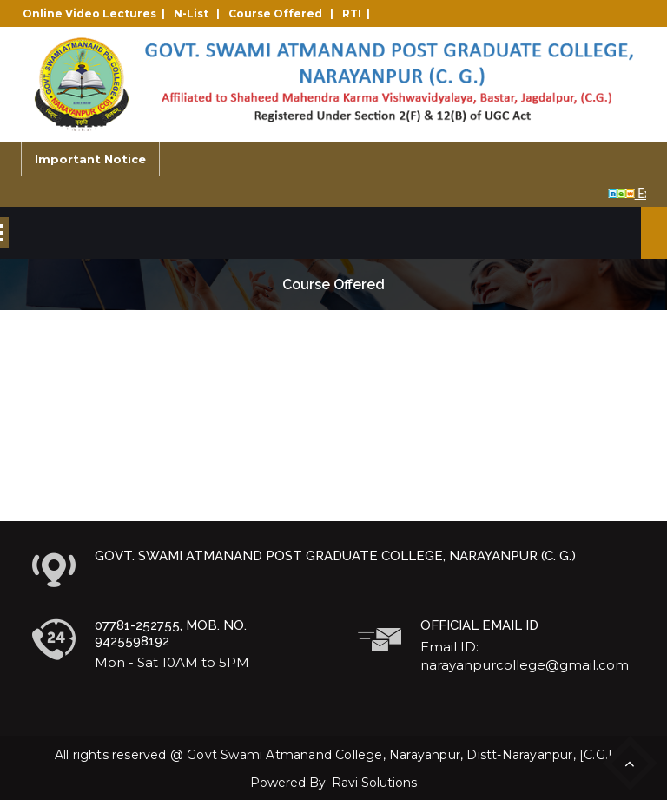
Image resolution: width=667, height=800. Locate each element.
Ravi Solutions (374, 782)
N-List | (199, 13)
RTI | (358, 13)
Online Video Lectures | (96, 13)
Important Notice (90, 159)
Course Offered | (283, 13)
